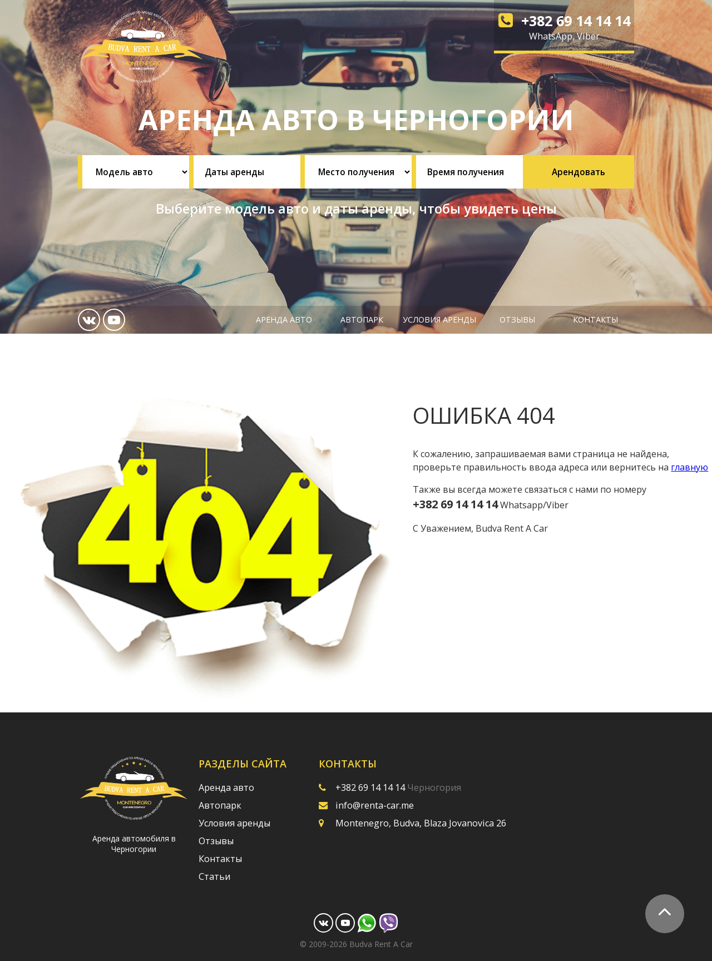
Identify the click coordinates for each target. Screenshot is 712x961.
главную (689, 467)
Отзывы (517, 319)
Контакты (595, 319)
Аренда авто (284, 319)
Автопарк (361, 319)
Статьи (214, 876)
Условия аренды (439, 319)
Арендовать (578, 171)
